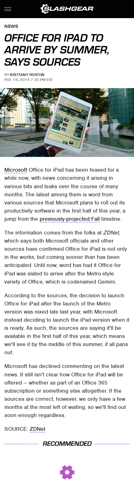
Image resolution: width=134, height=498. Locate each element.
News (11, 27)
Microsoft (15, 169)
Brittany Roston (27, 75)
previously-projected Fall (70, 218)
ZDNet (37, 428)
